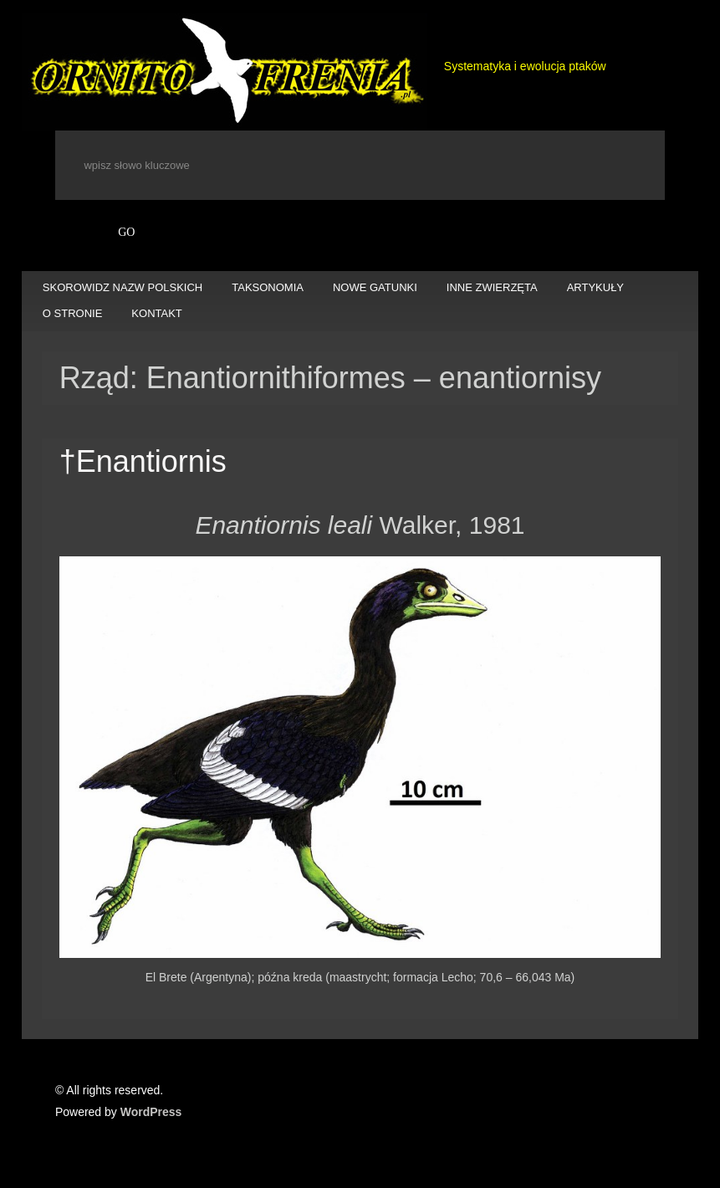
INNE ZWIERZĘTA (492, 287)
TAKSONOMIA (268, 287)
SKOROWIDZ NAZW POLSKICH (122, 287)
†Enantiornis (143, 461)
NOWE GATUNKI (375, 287)
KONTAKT (156, 313)
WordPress (151, 1112)
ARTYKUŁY (595, 287)
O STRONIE (73, 313)
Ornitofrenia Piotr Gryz (224, 72)
